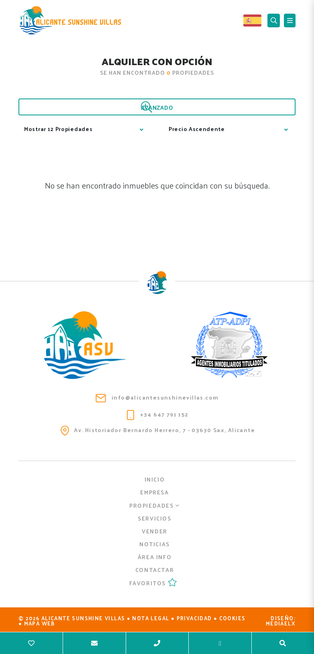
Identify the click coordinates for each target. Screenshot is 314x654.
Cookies (232, 618)
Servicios (154, 518)
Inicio (155, 479)
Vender (154, 531)
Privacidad (194, 618)
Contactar (154, 570)
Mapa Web (39, 623)
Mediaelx (281, 623)
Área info (154, 557)
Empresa (154, 492)
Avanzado (157, 107)
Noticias (154, 544)
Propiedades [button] (154, 505)
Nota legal (150, 618)
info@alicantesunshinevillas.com (157, 397)
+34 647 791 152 (157, 414)
